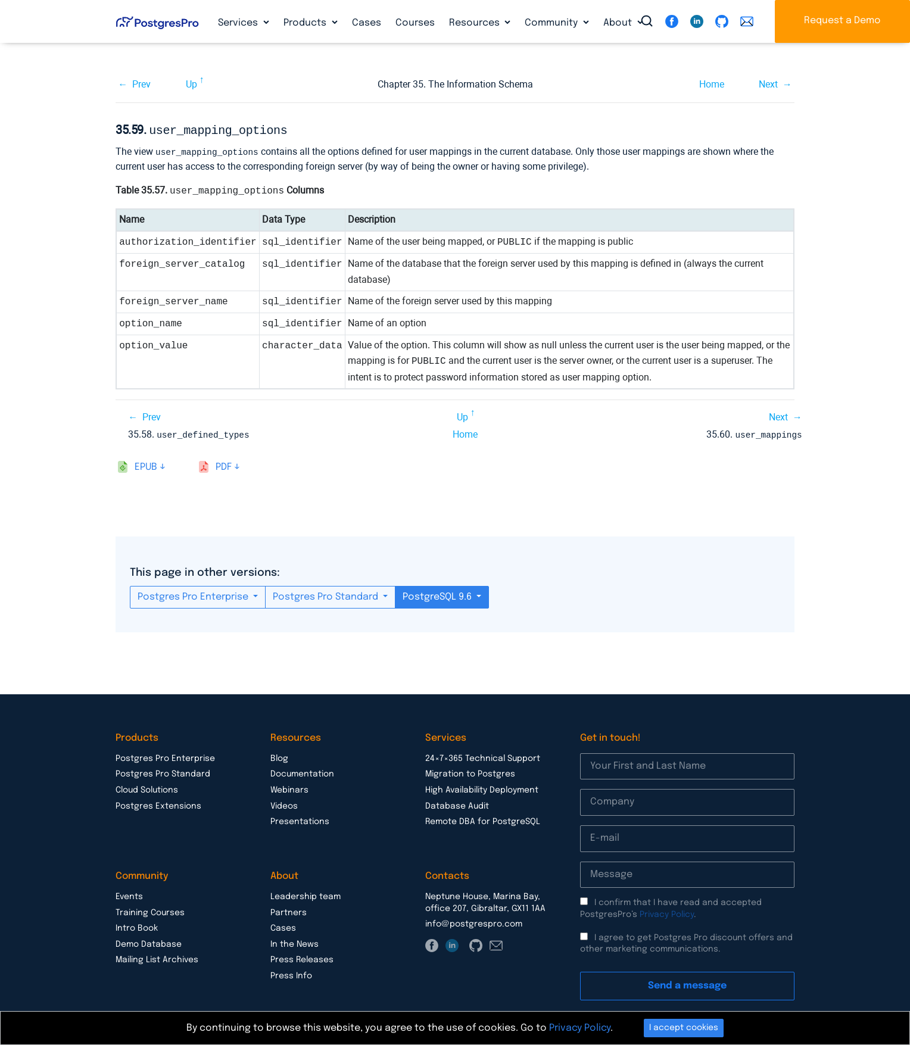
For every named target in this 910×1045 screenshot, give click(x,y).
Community (552, 23)
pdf (224, 465)
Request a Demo (842, 20)
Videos (284, 804)
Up (191, 84)
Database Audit (457, 804)
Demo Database (149, 942)
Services (239, 23)
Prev (141, 84)
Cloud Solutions (147, 788)
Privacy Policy (667, 912)
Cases (366, 23)
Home (711, 84)
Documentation (302, 772)
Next (768, 84)
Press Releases (302, 957)
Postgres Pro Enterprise (194, 594)
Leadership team (305, 894)
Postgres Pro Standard (327, 594)
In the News (294, 942)
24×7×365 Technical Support (482, 756)
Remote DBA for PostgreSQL (482, 819)
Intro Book (137, 926)
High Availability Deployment (481, 788)
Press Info (291, 973)
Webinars (289, 788)
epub (146, 465)
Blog (279, 756)
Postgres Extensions (158, 804)
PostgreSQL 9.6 (438, 594)
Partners (288, 910)
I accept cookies (683, 1028)
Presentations (299, 819)
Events (129, 894)
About (618, 23)
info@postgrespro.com (473, 922)
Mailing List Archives (157, 957)
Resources (475, 23)
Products (306, 23)
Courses (415, 23)
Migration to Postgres (470, 772)
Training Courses (150, 910)
